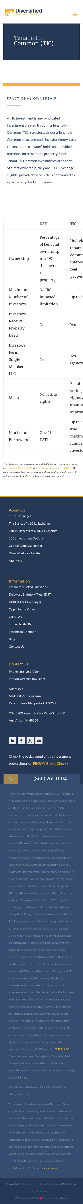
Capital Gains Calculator (25, 545)
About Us (15, 561)
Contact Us (16, 646)
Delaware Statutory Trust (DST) (54, 468)
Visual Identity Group (55, 1198)
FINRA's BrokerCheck (49, 763)
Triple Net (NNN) (20, 624)
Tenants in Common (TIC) (19, 468)
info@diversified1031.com (27, 678)
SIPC (66, 1049)
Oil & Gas (15, 617)
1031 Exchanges (20, 516)
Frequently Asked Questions (28, 587)
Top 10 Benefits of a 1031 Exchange (33, 531)
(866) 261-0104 (29, 671)
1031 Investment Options (26, 538)
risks (29, 476)
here (24, 1077)
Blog (12, 639)
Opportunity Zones (22, 609)
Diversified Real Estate (24, 553)
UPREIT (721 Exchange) (25, 602)
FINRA (58, 1049)
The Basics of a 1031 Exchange (29, 523)
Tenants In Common (22, 631)
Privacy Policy (49, 1168)
